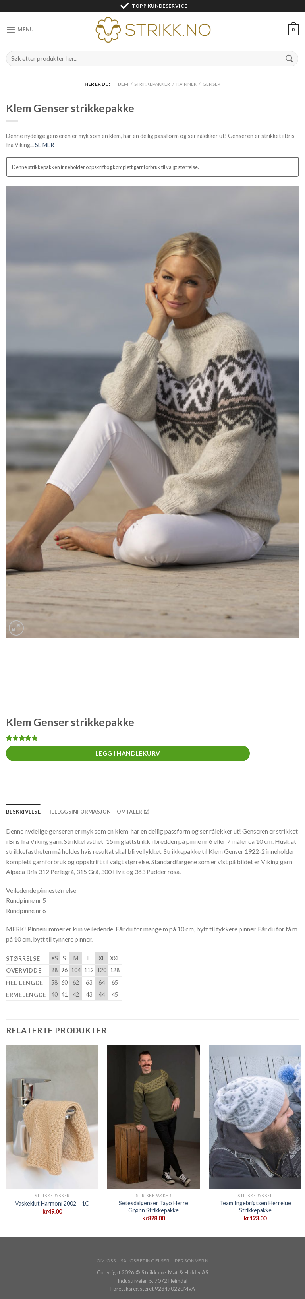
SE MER (44, 145)
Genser (211, 84)
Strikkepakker (152, 84)
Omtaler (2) (133, 811)
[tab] (23, 812)
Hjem (122, 84)
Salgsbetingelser (145, 1261)
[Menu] (20, 29)
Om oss (106, 1261)
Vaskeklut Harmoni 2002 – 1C (52, 1203)
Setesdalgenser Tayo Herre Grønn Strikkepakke (153, 1207)
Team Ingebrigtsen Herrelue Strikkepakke (255, 1207)
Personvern (191, 1261)
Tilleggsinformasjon (78, 811)
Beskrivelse (23, 811)
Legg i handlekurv (127, 753)
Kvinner (186, 84)
